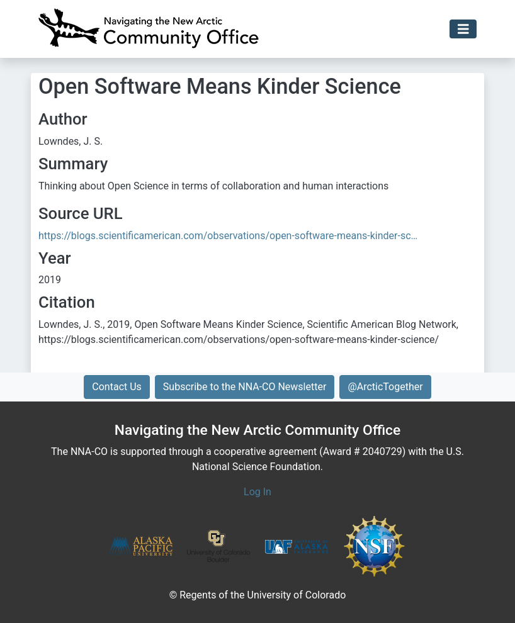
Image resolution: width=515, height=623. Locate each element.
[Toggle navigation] (463, 29)
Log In (257, 492)
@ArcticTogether (385, 387)
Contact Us (117, 387)
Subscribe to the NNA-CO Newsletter (245, 387)
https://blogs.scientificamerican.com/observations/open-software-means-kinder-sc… (227, 236)
